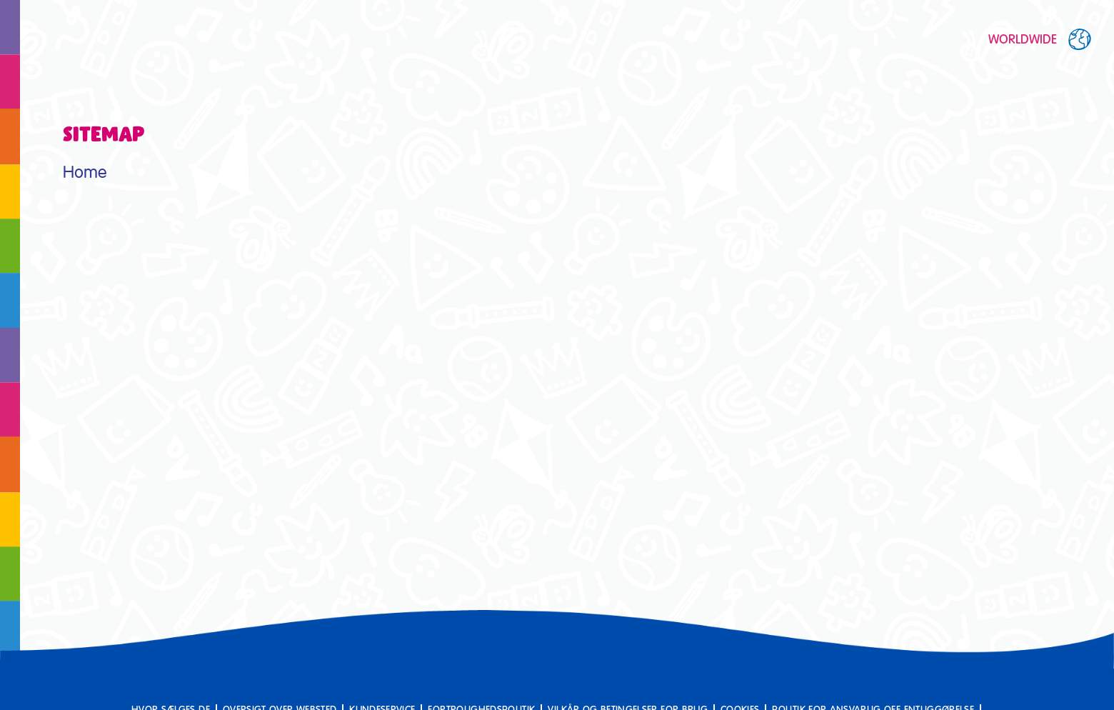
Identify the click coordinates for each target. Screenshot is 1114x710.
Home (84, 172)
